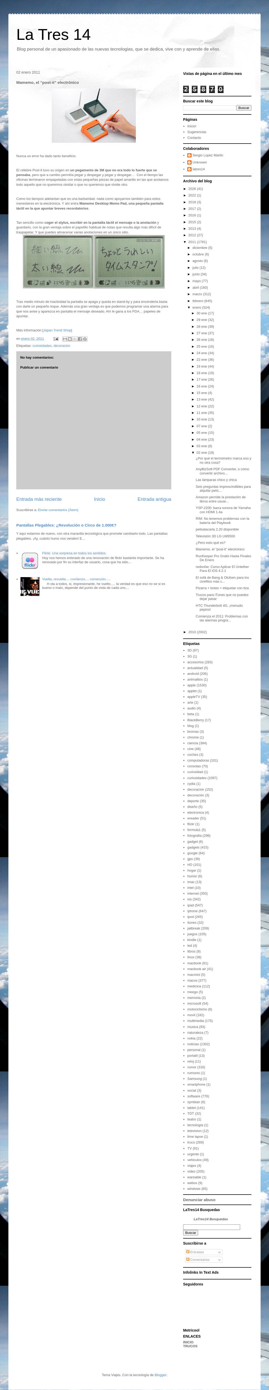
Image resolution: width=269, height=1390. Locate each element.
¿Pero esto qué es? (210, 543)
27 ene (202, 333)
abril (196, 287)
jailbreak (193, 928)
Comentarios (198, 1260)
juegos (192, 934)
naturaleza (195, 1033)
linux (190, 957)
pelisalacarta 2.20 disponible (217, 529)
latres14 (199, 169)
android (193, 674)
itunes (191, 922)
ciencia (192, 743)
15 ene (202, 393)
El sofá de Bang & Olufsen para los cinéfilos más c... (222, 580)
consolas (194, 766)
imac (190, 882)
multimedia (195, 1021)
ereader (193, 818)
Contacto (194, 138)
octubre (199, 254)
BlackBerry (195, 720)
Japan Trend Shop (57, 330)
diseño (192, 807)
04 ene (202, 439)
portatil (192, 1056)
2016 (192, 215)
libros (191, 951)
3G (189, 656)
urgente (193, 1154)
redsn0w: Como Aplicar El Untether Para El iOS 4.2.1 (222, 569)
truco (191, 1142)
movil (191, 1015)
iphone (192, 911)
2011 (192, 242)
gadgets (193, 847)
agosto (198, 261)
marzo (198, 294)
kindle (191, 940)
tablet (191, 1108)
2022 (192, 195)
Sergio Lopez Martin (208, 155)
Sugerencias (196, 132)
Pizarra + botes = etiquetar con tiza (222, 588)
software (193, 1096)
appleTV (193, 697)
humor (192, 876)
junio (197, 274)
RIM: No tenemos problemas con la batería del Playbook (222, 521)
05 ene (202, 433)
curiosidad (195, 772)
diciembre (200, 248)
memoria (194, 998)
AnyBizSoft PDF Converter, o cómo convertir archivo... (222, 471)
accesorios (195, 662)
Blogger (160, 1375)
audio (191, 708)
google (192, 853)
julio (196, 268)
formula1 (194, 830)
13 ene (202, 399)
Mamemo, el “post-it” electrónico (220, 549)
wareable (194, 1177)
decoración (195, 795)
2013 (192, 229)
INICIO (188, 1342)
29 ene (202, 320)
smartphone (196, 1084)
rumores (193, 1073)
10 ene (202, 419)
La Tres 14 (53, 34)
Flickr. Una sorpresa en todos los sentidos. (74, 553)
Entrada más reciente (39, 499)
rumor (191, 1067)
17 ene (202, 379)
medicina (194, 986)
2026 (192, 189)
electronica (195, 812)
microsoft (194, 1003)
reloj (190, 1061)
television (194, 1131)
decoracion (62, 346)
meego (192, 992)
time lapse (195, 1137)
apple (191, 685)
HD (189, 865)
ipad (190, 905)
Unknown (200, 162)
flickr (190, 824)
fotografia (194, 836)
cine (190, 749)
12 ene (202, 406)
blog (190, 726)
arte (190, 702)
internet (193, 893)
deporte (193, 801)
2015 (192, 222)
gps (190, 859)
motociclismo (197, 1009)
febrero (198, 301)
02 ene (202, 453)
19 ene (202, 366)
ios (189, 899)
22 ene (202, 360)
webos (192, 1183)
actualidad (195, 668)
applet (191, 691)
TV (189, 1148)
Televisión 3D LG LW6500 (215, 536)
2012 (192, 235)
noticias (193, 1044)
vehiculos (194, 1160)
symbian (193, 1102)
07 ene (202, 426)
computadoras (198, 760)
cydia (191, 784)
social (191, 1090)
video (191, 1171)
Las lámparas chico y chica (216, 480)
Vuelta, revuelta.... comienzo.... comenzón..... (76, 579)
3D (189, 650)
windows (193, 1189)
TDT (190, 1113)
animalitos (195, 679)
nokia (191, 1038)
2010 (192, 632)
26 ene (202, 340)
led (189, 946)
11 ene (202, 413)
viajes (191, 1166)
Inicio (99, 499)
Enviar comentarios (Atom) (58, 510)
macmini (193, 975)
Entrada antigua (154, 499)
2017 (192, 209)
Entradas (195, 1252)
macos (192, 980)
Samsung (194, 1079)
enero (197, 307)
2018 (192, 202)
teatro (191, 1119)
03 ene (202, 446)
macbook (194, 963)
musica (192, 1027)
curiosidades (41, 346)
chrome (193, 737)
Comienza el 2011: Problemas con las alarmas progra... (222, 618)
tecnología (195, 1125)
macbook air (196, 969)
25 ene (202, 346)
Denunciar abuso (199, 1199)
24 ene (202, 353)
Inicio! (191, 126)
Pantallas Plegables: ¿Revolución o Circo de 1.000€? (66, 525)
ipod (190, 917)
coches (192, 755)
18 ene (202, 373)
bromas (193, 732)
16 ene (202, 386)
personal (193, 1050)
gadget (192, 842)
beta (190, 714)
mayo (197, 281)
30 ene (202, 313)
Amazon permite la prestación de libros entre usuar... (221, 499)
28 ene (202, 327)
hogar (191, 870)
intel (190, 888)
